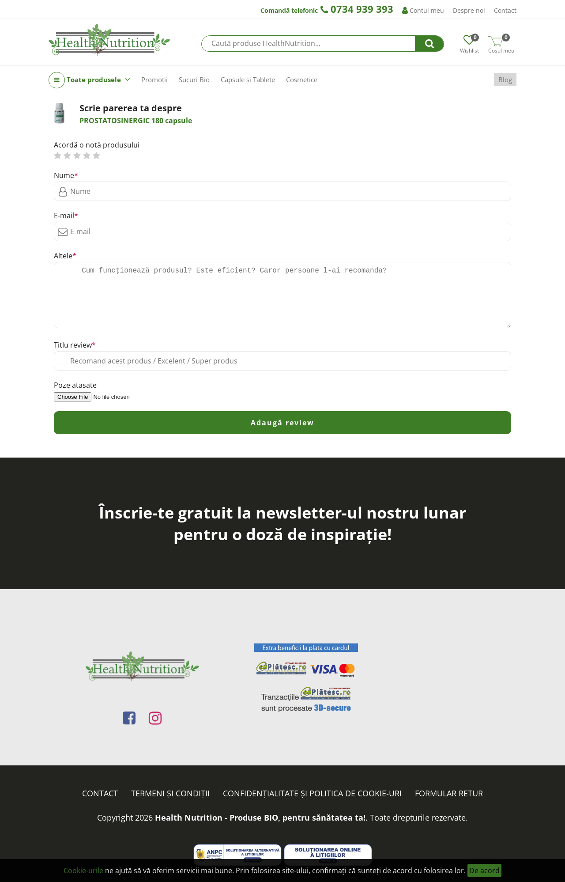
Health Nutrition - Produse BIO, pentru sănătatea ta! (260, 817)
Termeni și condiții (170, 793)
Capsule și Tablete (248, 79)
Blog (505, 79)
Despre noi (469, 10)
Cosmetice (301, 79)
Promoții (154, 79)
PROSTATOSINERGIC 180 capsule (135, 120)
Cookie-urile (83, 870)
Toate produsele (89, 80)
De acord (484, 870)
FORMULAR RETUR (449, 793)
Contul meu (423, 10)
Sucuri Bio (194, 79)
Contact (505, 10)
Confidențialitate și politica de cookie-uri (312, 793)
